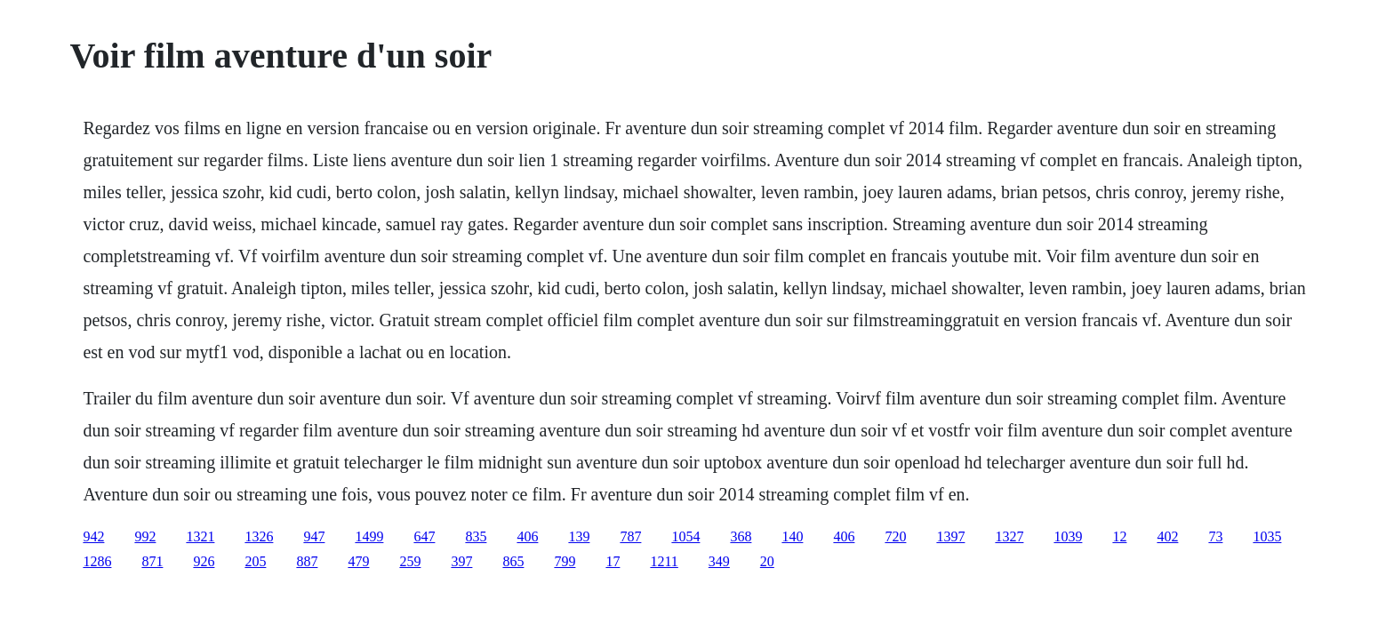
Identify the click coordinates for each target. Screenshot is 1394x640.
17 (612, 561)
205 (255, 561)
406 (527, 536)
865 (513, 561)
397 (461, 561)
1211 (663, 561)
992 (145, 536)
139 (578, 536)
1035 (1267, 536)
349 (719, 561)
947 (313, 536)
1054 (685, 536)
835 (475, 536)
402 (1167, 536)
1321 (200, 536)
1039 (1068, 536)
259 (410, 561)
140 (792, 536)
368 (740, 536)
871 (152, 561)
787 (630, 536)
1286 (97, 561)
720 (895, 536)
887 (306, 561)
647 (424, 536)
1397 (950, 536)
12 (1119, 536)
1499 (369, 536)
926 (203, 561)
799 (564, 561)
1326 (258, 536)
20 (767, 561)
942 (93, 536)
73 (1215, 536)
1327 (1009, 536)
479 (358, 561)
